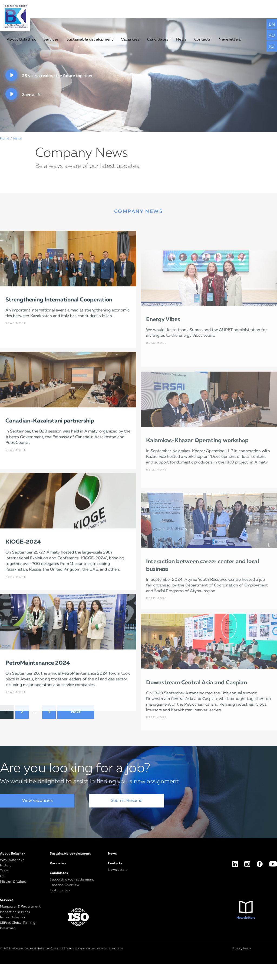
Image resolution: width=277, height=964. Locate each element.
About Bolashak (21, 39)
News (181, 39)
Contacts (202, 39)
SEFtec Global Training (17, 923)
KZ (272, 47)
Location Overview (65, 885)
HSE (3, 876)
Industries (8, 928)
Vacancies (130, 39)
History (5, 865)
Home (4, 138)
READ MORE (15, 359)
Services (51, 39)
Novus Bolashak (12, 917)
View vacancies (37, 801)
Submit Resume (126, 801)
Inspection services (15, 912)
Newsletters (230, 39)
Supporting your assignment (72, 879)
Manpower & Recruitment (20, 906)
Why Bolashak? (12, 860)
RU (272, 36)
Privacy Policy (242, 948)
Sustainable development (90, 39)
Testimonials (60, 890)
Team (4, 871)
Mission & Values (13, 881)
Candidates (157, 39)
